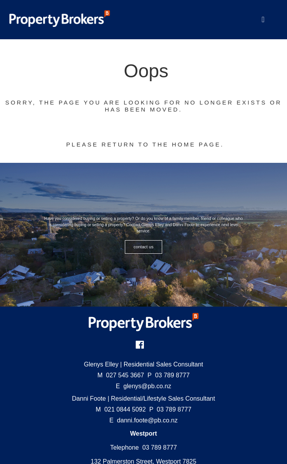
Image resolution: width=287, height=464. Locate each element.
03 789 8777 (168, 375)
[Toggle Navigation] (263, 19)
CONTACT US (144, 246)
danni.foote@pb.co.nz (147, 420)
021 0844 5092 (121, 409)
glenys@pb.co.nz (147, 386)
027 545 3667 (120, 375)
